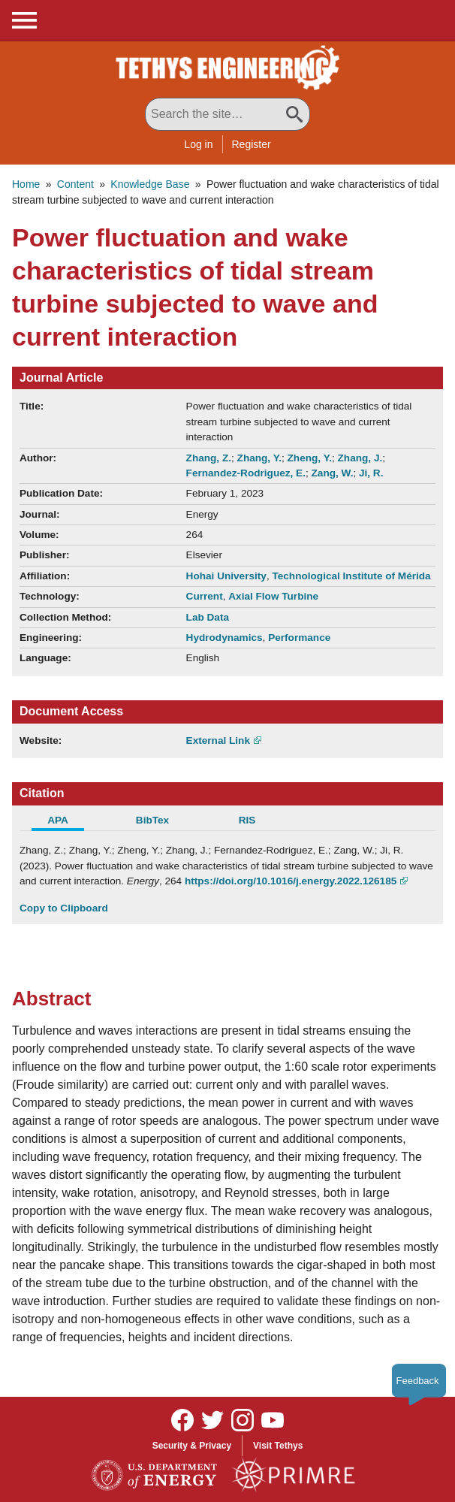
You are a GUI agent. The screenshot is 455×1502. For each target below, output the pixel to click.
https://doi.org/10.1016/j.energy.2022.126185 (290, 881)
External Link (218, 740)
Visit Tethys (278, 1445)
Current (204, 596)
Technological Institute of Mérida (351, 576)
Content (75, 184)
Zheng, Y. (310, 458)
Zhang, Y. (259, 458)
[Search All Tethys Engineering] (227, 114)
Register (251, 144)
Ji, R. (371, 473)
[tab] (67, 822)
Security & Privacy (191, 1445)
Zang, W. (333, 473)
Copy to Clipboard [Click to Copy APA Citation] (64, 908)
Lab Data (207, 617)
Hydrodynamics (224, 637)
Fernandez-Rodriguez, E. (246, 473)
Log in (198, 144)
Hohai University (226, 576)
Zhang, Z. (208, 458)
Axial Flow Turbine (273, 596)
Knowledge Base (149, 184)
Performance (299, 637)
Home (26, 184)
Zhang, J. (360, 458)
